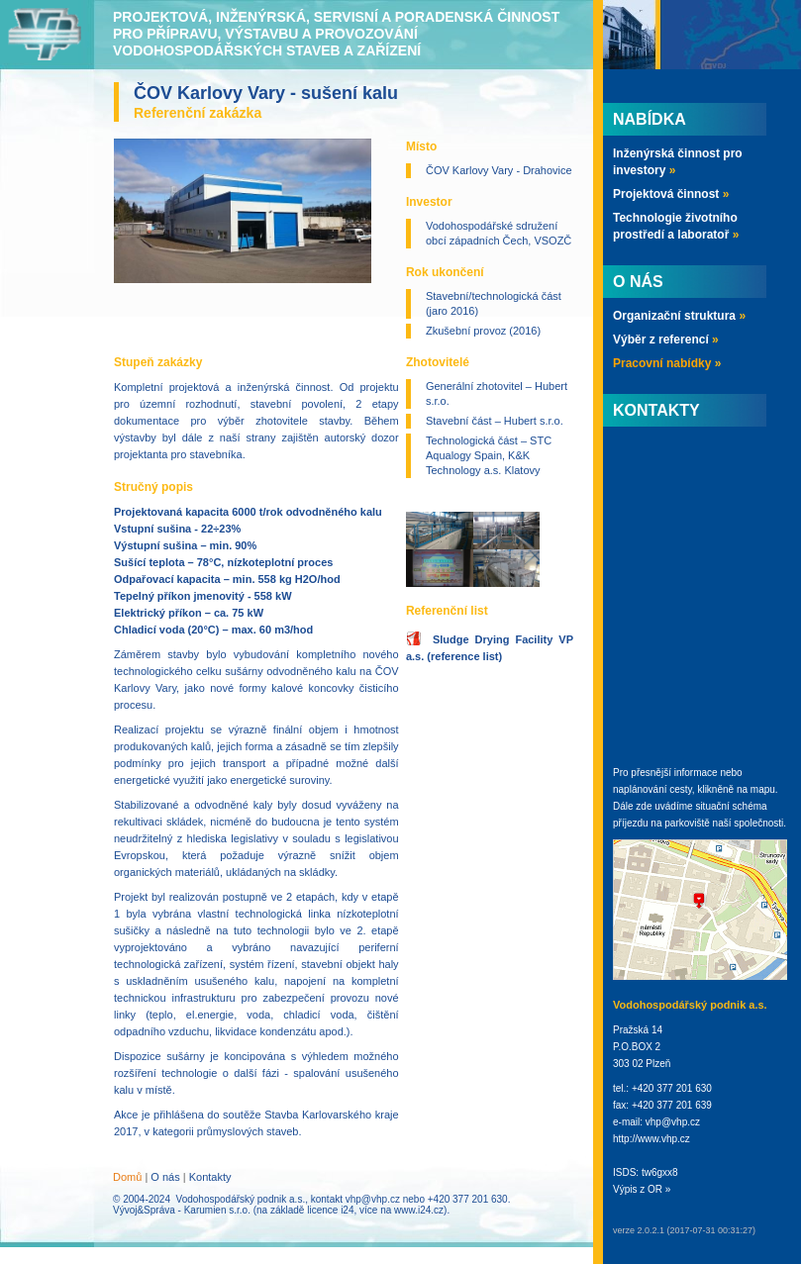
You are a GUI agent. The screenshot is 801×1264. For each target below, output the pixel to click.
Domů (127, 1177)
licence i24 (330, 1210)
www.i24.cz (419, 1210)
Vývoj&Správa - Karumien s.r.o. (181, 1210)
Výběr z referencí (666, 339)
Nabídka (649, 119)
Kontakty (210, 1177)
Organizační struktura (679, 316)
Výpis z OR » (641, 1189)
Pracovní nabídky (667, 363)
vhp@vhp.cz (373, 1199)
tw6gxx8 (660, 1172)
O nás (164, 1177)
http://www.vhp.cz (651, 1138)
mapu (763, 789)
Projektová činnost (671, 194)
